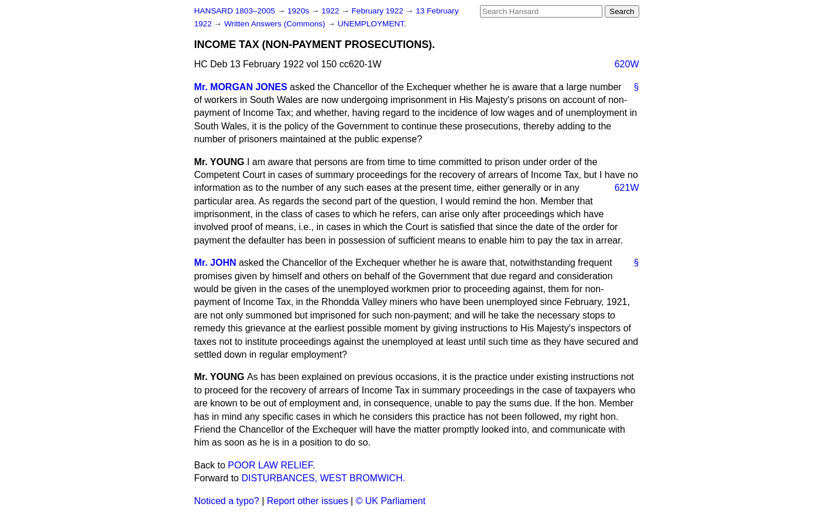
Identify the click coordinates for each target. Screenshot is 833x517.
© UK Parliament (391, 501)
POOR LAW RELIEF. (271, 465)
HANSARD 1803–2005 (234, 10)
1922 (331, 10)
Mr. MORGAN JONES (240, 87)
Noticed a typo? (226, 501)
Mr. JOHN (215, 263)
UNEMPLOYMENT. (372, 23)
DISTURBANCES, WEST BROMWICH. (323, 478)
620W (627, 64)
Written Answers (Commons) (276, 23)
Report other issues (307, 501)
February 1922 (379, 10)
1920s (299, 10)
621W (627, 188)
